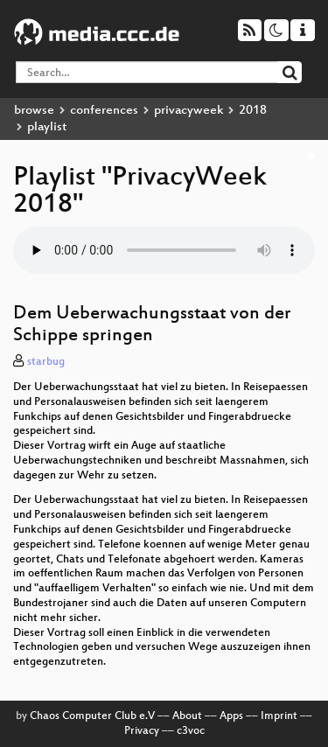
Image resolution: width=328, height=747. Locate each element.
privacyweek (188, 110)
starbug (46, 362)
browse (34, 110)
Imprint (279, 716)
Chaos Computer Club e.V (92, 716)
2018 (253, 110)
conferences (104, 110)
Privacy (141, 731)
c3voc (191, 731)
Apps (231, 716)
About (187, 716)
